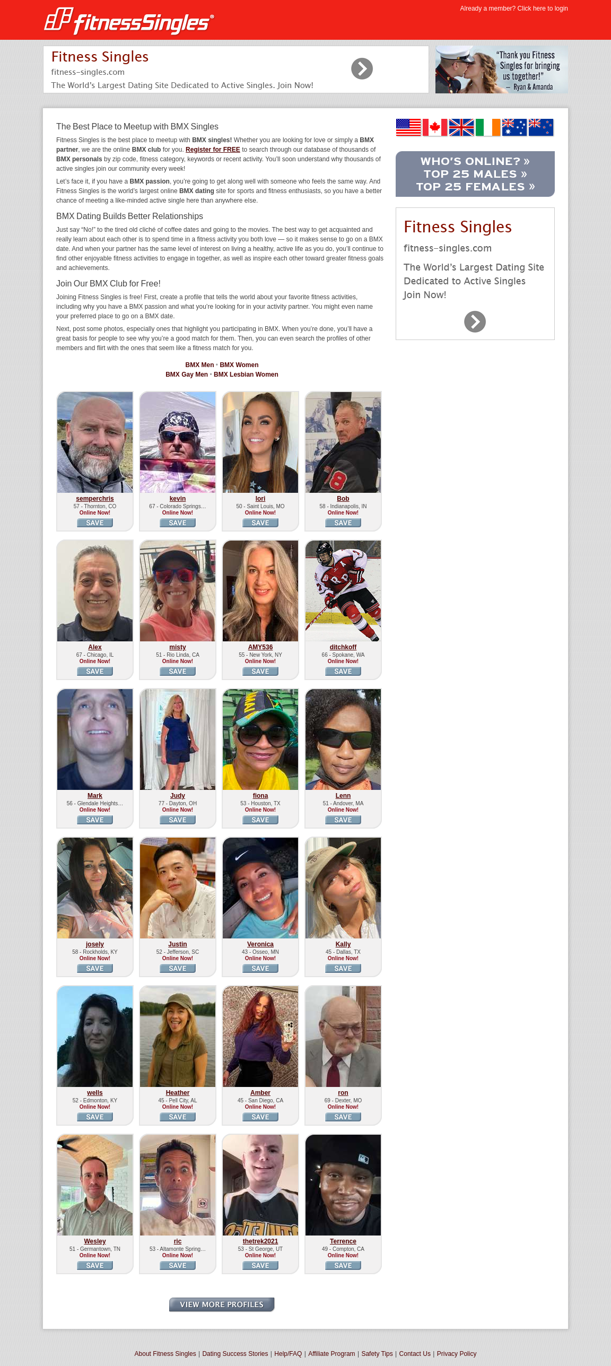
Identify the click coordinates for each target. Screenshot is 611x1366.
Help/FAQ (288, 1354)
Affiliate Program (331, 1354)
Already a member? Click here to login (514, 8)
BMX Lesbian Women (246, 374)
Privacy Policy (457, 1354)
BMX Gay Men (186, 374)
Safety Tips (376, 1354)
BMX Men (200, 365)
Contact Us (415, 1354)
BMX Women (239, 365)
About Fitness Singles (165, 1354)
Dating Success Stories (235, 1354)
